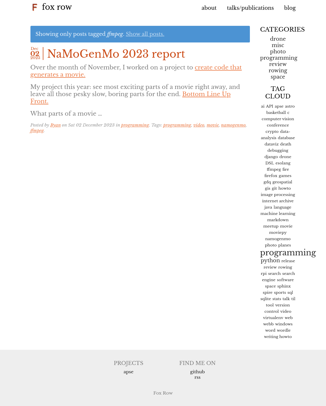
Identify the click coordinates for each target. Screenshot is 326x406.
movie (213, 125)
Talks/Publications (250, 8)
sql (290, 292)
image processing (278, 194)
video (198, 125)
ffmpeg (37, 130)
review (270, 267)
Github (197, 371)
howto (284, 188)
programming (135, 125)
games (285, 175)
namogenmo (233, 125)
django (271, 156)
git (274, 188)
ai (263, 106)
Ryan (55, 125)
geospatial (282, 182)
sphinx (284, 286)
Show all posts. (145, 34)
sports (280, 292)
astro (290, 106)
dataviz (272, 144)
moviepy (278, 232)
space (278, 77)
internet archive (278, 201)
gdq (267, 182)
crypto (271, 131)
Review (278, 64)
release (288, 261)
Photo (278, 51)
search (274, 273)
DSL (269, 163)
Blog (290, 8)
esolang (282, 163)
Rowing (278, 70)
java (268, 207)
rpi (264, 273)
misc (278, 45)
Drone (278, 39)
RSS (197, 377)
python (270, 260)
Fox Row (51, 7)
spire (268, 292)
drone (285, 156)
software (285, 279)
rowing (285, 267)
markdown (278, 219)
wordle (284, 330)
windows (284, 324)
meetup (270, 226)
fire (285, 169)
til (293, 298)
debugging (277, 150)
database (286, 137)
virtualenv (273, 317)
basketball (276, 112)
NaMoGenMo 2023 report (116, 54)
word (270, 330)
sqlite (266, 298)
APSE (129, 371)
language (283, 207)
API (269, 106)
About (209, 8)
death (285, 144)
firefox (270, 175)
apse (279, 106)
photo (271, 245)
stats (277, 298)
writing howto (278, 336)
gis (267, 188)
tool (270, 305)
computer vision (278, 118)
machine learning (278, 213)
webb (268, 324)
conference (278, 125)
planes (284, 245)
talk (286, 298)
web (289, 317)
